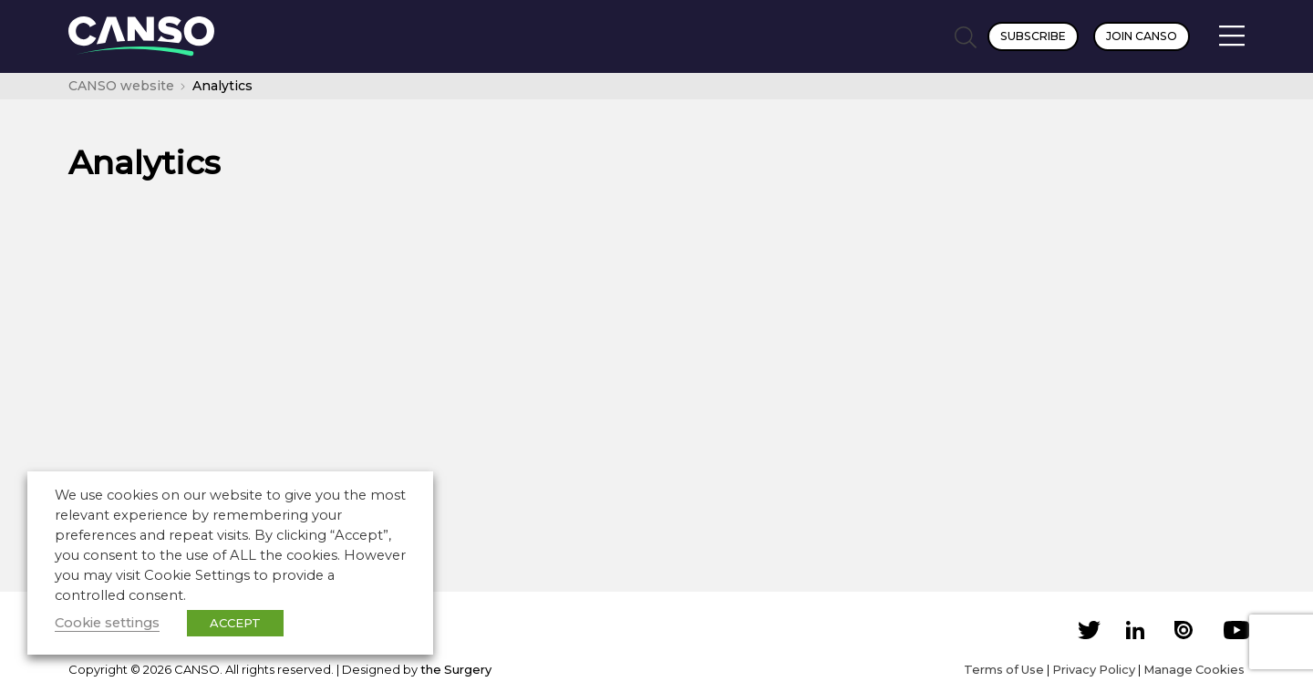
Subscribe (1033, 36)
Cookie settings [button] (107, 623)
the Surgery (455, 669)
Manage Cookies (1194, 669)
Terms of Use (1004, 669)
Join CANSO (1141, 36)
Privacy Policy (1093, 669)
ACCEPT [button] (235, 622)
